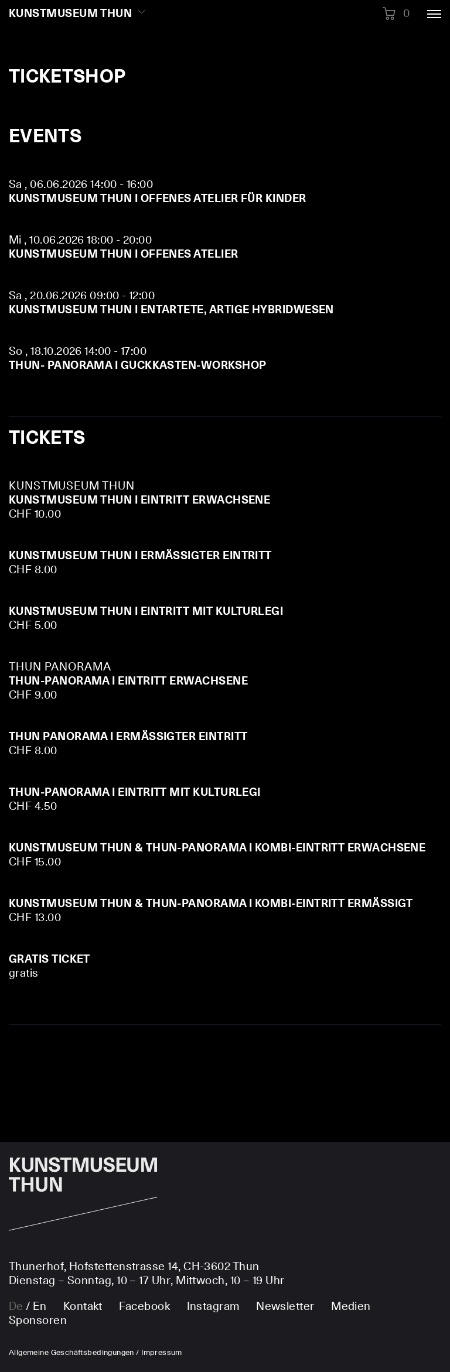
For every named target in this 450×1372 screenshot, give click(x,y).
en (39, 1306)
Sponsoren (38, 1320)
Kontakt (83, 1306)
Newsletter (285, 1306)
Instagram (213, 1306)
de (16, 1306)
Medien (351, 1306)
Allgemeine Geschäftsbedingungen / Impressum (95, 1353)
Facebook (144, 1306)
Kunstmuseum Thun (70, 13)
